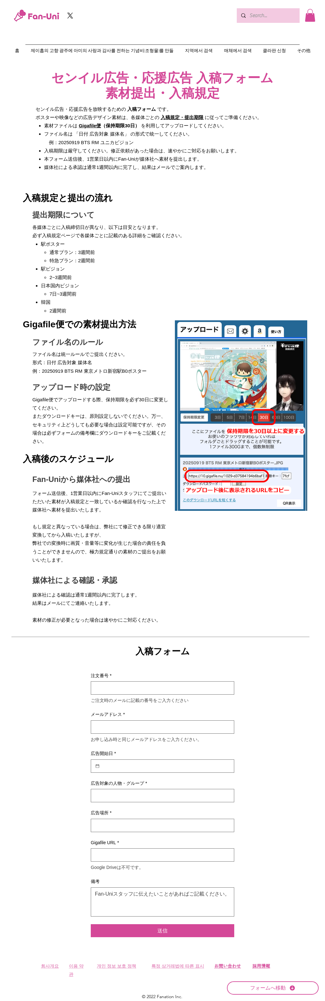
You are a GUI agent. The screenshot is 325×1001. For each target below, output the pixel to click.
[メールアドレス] (160, 727)
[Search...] (267, 15)
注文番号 (101, 676)
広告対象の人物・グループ (119, 783)
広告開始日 (103, 754)
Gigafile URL (105, 843)
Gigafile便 (90, 125)
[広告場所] (160, 825)
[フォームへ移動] (273, 988)
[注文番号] (160, 688)
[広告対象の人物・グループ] (160, 795)
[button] (310, 15)
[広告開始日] (97, 766)
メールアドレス (108, 714)
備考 (95, 881)
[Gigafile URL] (160, 855)
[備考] (162, 902)
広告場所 (101, 813)
